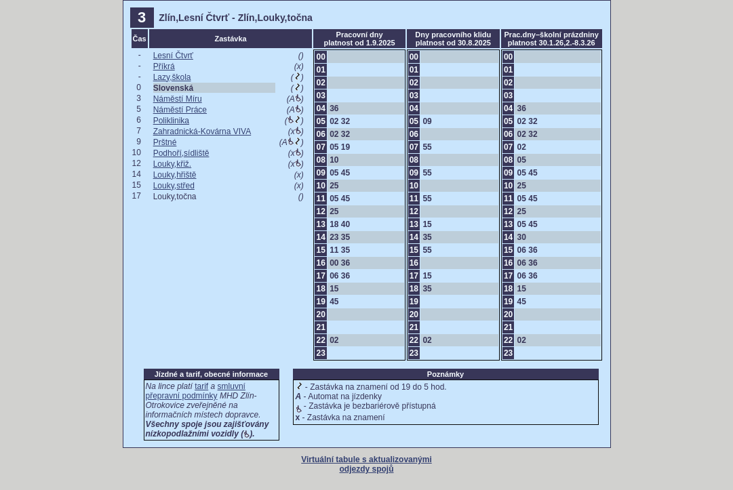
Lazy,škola (172, 77)
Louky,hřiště (175, 175)
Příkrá (164, 66)
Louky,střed (174, 185)
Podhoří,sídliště (181, 153)
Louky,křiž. (172, 164)
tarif (201, 386)
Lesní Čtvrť (173, 55)
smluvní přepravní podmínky (195, 391)
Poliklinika (171, 120)
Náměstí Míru (177, 99)
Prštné (165, 142)
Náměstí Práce (180, 110)
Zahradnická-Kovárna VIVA (202, 131)
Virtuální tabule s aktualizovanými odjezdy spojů (366, 464)
